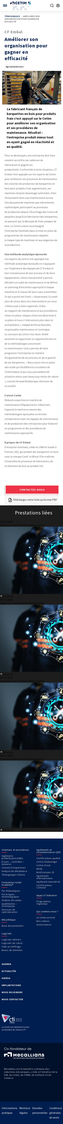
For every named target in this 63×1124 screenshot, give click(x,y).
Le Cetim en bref (45, 917)
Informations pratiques (9, 1110)
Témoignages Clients (13, 874)
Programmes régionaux (43, 902)
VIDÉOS (6, 978)
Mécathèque (9, 919)
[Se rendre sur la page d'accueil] (20, 3)
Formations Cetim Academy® (12, 883)
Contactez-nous (32, 489)
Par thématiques (11, 890)
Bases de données (12, 950)
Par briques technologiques (10, 895)
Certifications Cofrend (44, 886)
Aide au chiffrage (11, 946)
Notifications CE (45, 872)
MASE (39, 868)
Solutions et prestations (15, 849)
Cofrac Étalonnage (46, 861)
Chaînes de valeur (12, 900)
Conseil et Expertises (14, 867)
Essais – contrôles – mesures (13, 863)
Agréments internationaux (44, 877)
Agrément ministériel (48, 881)
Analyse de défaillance (14, 871)
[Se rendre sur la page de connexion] (58, 5)
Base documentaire (13, 925)
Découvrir (6, 596)
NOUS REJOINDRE (12, 992)
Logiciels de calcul (12, 943)
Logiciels (7, 933)
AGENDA (6, 964)
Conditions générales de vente (55, 1112)
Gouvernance (43, 924)
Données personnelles (39, 1110)
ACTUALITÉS (9, 971)
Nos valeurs (43, 921)
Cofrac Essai (43, 865)
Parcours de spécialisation (9, 910)
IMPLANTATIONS (11, 985)
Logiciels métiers (11, 939)
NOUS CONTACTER (12, 999)
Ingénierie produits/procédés (12, 857)
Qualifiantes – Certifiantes (9, 905)
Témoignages (12, 16)
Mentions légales (24, 1110)
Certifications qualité (48, 858)
